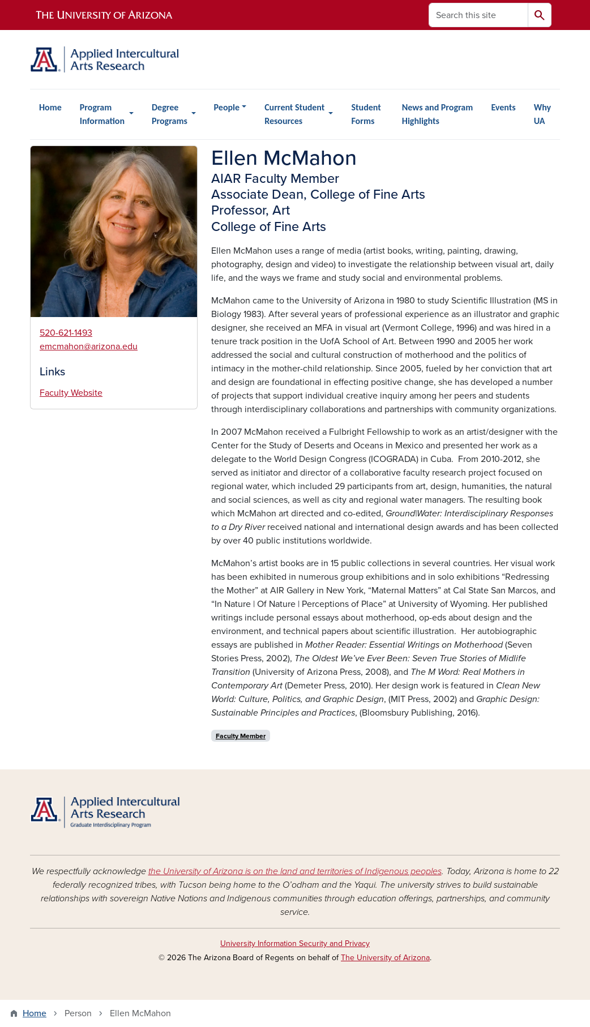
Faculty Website (71, 393)
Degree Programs (169, 114)
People (227, 107)
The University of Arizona (385, 957)
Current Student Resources (294, 114)
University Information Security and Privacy (295, 943)
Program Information (102, 114)
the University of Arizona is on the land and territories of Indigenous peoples (295, 871)
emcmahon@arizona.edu (89, 346)
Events (503, 107)
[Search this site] (478, 15)
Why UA (542, 114)
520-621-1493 (66, 333)
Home (50, 107)
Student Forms (365, 114)
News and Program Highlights (437, 114)
